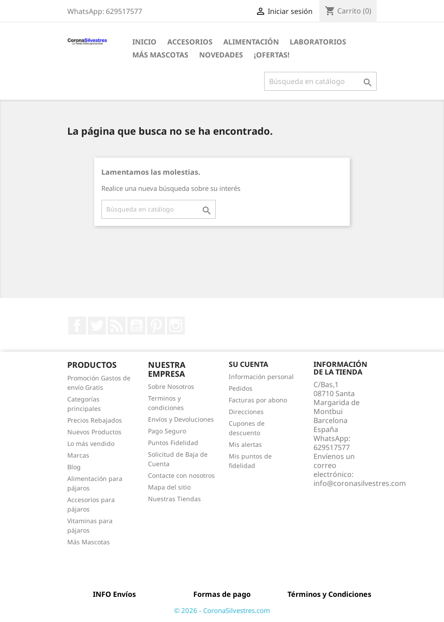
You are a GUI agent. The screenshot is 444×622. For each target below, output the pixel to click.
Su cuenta (248, 364)
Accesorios (190, 42)
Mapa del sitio (169, 487)
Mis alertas (245, 444)
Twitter (97, 326)
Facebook (77, 326)
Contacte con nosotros (181, 475)
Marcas (78, 455)
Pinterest (156, 326)
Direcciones (246, 411)
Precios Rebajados (94, 420)
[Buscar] (320, 81)
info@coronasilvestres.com (359, 483)
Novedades (221, 55)
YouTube (136, 326)
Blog (74, 467)
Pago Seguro (167, 431)
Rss (117, 326)
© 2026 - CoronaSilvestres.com (222, 610)
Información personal (261, 376)
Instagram (176, 326)
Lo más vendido (90, 443)
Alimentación (251, 42)
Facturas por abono (258, 400)
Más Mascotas (160, 55)
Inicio (144, 42)
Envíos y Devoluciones (181, 419)
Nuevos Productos (94, 432)
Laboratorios (318, 42)
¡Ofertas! (272, 55)
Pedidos (240, 388)
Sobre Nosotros (171, 386)
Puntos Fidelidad (173, 442)
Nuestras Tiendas (174, 498)
